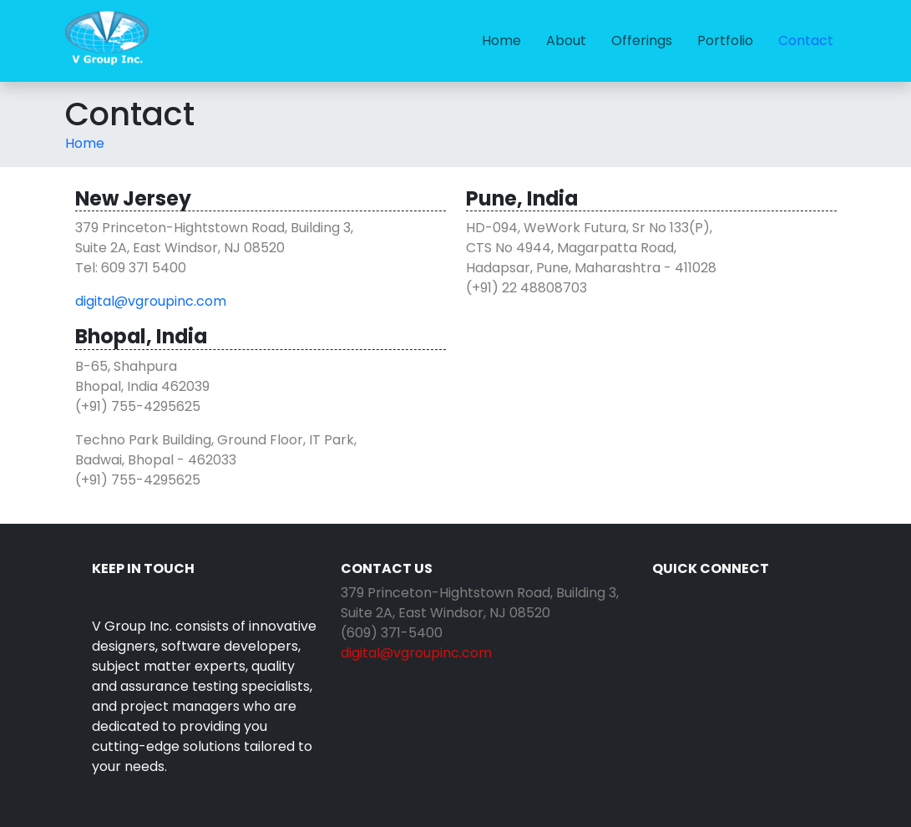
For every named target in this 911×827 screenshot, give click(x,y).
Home (84, 143)
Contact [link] (805, 40)
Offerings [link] (641, 40)
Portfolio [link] (725, 40)
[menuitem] (501, 40)
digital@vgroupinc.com (150, 301)
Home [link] (501, 40)
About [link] (566, 40)
